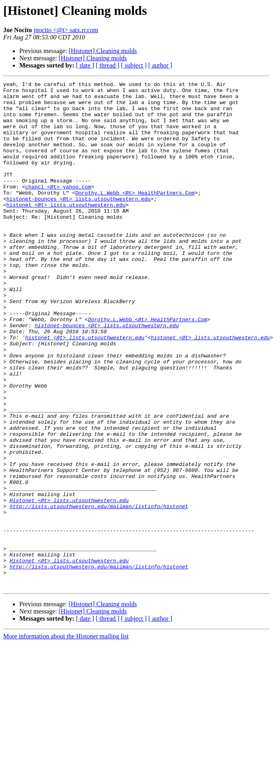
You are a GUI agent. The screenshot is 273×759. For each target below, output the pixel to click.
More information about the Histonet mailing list (66, 737)
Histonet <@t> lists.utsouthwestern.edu (69, 584)
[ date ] (85, 65)
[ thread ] (107, 65)
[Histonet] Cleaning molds (103, 50)
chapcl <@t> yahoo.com (58, 208)
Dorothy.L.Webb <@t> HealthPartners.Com (134, 215)
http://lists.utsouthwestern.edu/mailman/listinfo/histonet (99, 591)
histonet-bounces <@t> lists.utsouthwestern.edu (78, 222)
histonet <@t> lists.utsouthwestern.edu (65, 230)
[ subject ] (134, 65)
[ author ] (160, 65)
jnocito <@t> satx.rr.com (66, 30)
